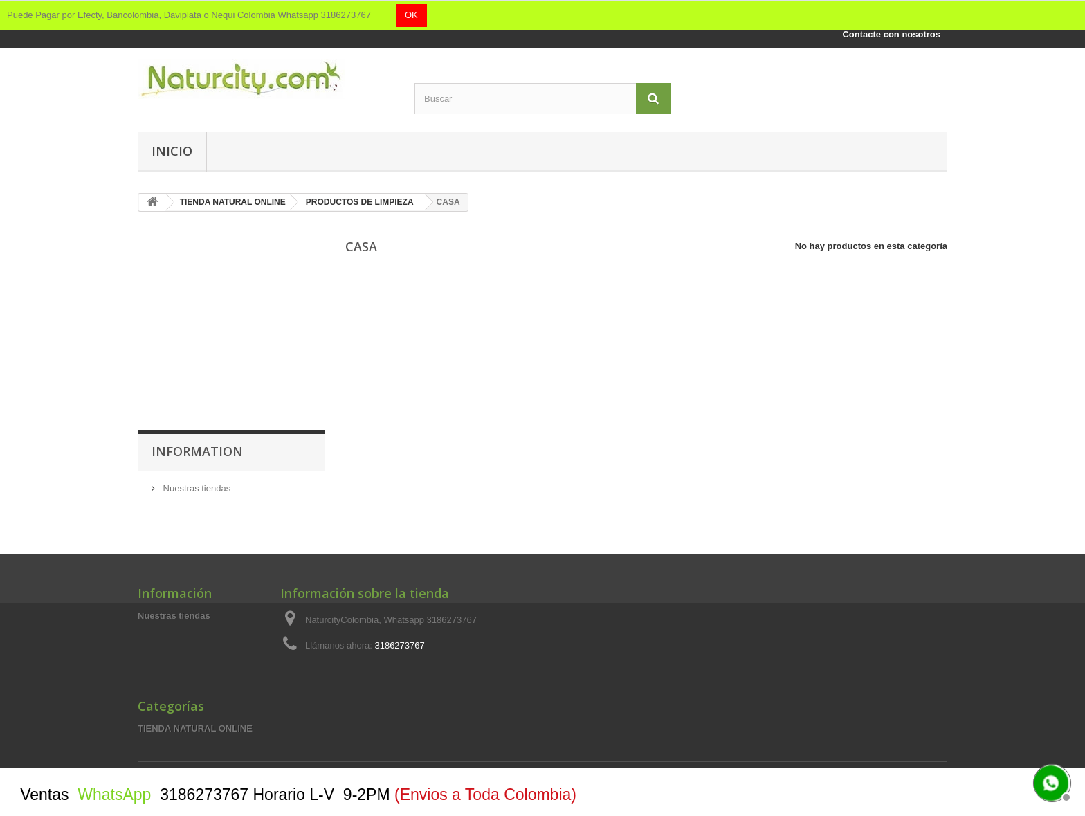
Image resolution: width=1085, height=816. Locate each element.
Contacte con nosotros (891, 34)
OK (411, 15)
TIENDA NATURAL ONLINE (195, 728)
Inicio (172, 151)
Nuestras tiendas (195, 488)
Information (197, 451)
